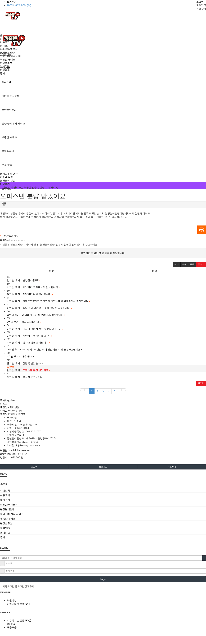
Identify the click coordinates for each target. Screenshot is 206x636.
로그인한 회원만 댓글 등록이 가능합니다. (103, 253)
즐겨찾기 (12, 1)
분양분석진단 (9, 109)
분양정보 (6, 189)
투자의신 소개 (7, 400)
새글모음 (12, 627)
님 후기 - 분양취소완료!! (23, 280)
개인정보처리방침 (9, 407)
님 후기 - (28, 370)
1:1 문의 (11, 624)
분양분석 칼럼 (7, 180)
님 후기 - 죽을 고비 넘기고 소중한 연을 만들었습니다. (39, 308)
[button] (177, 264)
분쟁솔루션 (8, 151)
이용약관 (5, 403)
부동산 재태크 (9, 137)
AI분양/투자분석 (10, 95)
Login (103, 579)
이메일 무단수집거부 (11, 410)
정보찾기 (201, 8)
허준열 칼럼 (6, 177)
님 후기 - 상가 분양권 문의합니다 (28, 342)
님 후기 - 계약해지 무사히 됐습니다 (29, 335)
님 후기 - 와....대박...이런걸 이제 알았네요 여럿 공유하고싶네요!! (45, 349)
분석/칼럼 (7, 165)
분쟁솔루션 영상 (9, 173)
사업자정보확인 (15, 435)
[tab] (103, 490)
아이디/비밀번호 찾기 (18, 603)
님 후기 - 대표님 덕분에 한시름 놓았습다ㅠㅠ (35, 328)
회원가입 (201, 5)
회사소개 (6, 82)
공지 (2, 73)
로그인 (200, 1)
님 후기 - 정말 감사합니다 (24, 321)
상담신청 (5, 38)
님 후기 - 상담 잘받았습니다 (25, 363)
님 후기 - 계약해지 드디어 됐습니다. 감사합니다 (36, 315)
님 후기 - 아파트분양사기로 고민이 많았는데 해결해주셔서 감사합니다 (48, 301)
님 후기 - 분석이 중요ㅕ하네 (25, 377)
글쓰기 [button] (201, 383)
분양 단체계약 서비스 (13, 123)
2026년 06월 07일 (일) (19, 5)
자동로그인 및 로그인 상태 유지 (17, 586)
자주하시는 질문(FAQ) (19, 620)
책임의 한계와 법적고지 (13, 414)
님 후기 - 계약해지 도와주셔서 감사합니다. (33, 287)
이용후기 (5, 42)
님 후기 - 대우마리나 (21, 356)
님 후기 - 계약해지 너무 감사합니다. (30, 294)
